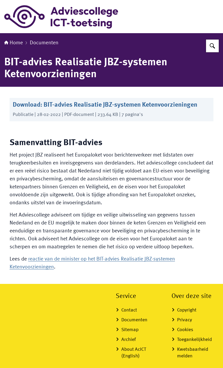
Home (13, 43)
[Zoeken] (212, 46)
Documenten (44, 43)
